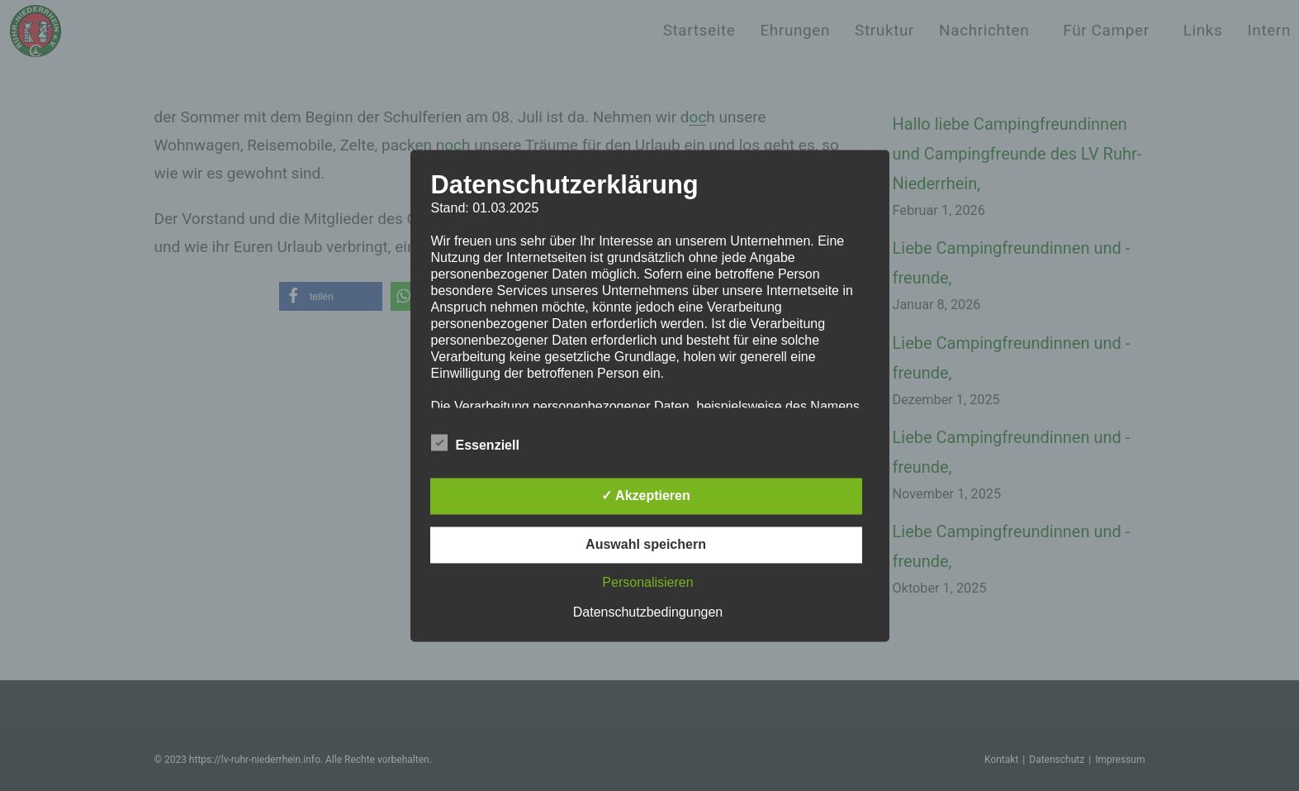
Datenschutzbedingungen (648, 612)
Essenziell (475, 442)
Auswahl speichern (645, 544)
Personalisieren (647, 582)
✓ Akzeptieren (645, 495)
